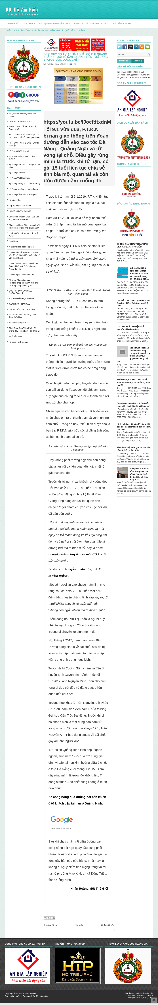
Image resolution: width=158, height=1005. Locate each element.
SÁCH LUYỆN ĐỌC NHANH (21, 298)
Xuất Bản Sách (15, 336)
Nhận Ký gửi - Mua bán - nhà (22, 274)
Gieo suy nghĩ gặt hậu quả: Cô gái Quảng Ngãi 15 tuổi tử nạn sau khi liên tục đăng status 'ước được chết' (76, 57)
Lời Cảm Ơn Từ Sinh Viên (20, 211)
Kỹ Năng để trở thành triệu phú (23, 194)
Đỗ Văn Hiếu (148, 993)
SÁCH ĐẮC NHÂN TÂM (19, 304)
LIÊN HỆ (82, 30)
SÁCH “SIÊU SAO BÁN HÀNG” (23, 309)
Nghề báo (13, 241)
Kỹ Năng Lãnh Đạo (17, 172)
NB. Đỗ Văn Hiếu (22, 9)
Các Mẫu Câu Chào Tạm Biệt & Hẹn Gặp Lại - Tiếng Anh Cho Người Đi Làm (133, 303)
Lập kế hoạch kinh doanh (20, 206)
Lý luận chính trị (16, 200)
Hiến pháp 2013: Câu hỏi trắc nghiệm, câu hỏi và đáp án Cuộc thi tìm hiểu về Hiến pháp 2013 (139, 474)
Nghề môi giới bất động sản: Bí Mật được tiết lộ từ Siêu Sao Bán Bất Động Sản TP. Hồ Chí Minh (139, 273)
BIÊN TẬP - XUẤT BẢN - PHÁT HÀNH (92, 22)
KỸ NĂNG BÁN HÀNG (19, 151)
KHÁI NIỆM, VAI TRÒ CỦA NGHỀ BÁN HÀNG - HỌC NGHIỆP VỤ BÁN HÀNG (133, 382)
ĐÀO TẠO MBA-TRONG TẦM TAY (55, 22)
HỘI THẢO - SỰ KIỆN (122, 24)
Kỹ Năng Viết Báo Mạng (20, 178)
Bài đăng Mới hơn (51, 925)
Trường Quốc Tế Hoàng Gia (35, 996)
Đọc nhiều (123, 61)
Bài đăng (138, 61)
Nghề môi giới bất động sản (21, 247)
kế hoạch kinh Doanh (18, 342)
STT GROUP (148, 995)
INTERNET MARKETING (20, 121)
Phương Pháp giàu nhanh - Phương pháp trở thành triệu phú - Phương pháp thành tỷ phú (24, 283)
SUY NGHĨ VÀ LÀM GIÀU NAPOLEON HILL (20, 292)
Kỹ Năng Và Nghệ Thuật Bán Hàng (24, 183)
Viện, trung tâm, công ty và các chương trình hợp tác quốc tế (42, 29)
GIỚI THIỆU (30, 22)
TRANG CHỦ (12, 24)
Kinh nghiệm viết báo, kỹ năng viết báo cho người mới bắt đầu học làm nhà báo (134, 426)
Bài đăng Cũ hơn (107, 925)
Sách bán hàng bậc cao (19, 322)
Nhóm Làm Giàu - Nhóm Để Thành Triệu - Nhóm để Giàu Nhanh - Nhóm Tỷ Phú (24, 266)
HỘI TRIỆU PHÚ (147, 998)
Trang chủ (79, 925)
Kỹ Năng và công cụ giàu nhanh (23, 189)
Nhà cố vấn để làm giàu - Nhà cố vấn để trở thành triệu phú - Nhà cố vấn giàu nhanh (24, 255)
